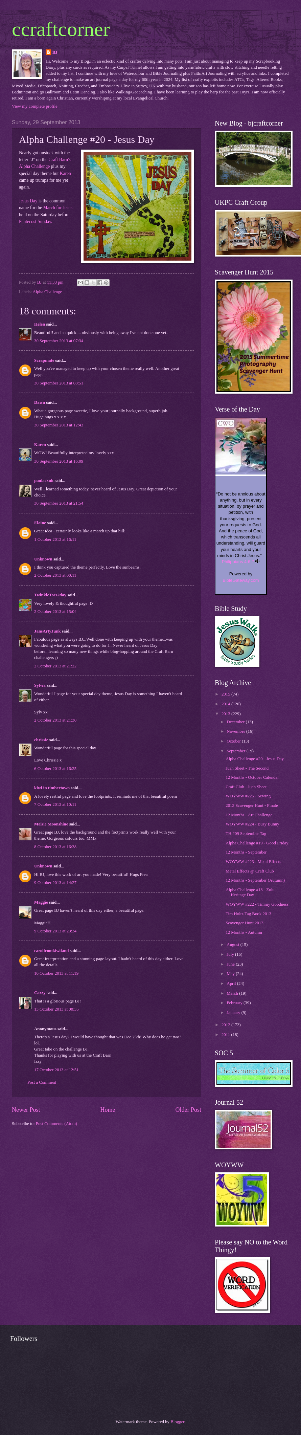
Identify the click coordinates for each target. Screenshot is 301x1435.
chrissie (41, 739)
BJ (54, 52)
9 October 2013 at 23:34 (55, 931)
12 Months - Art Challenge (249, 815)
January (234, 1012)
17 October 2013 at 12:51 (56, 1069)
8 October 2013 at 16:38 (55, 846)
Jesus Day (28, 200)
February (235, 1002)
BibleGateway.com (241, 580)
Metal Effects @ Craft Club (250, 871)
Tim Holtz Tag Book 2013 (248, 913)
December (236, 722)
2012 (226, 1024)
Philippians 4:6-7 (238, 561)
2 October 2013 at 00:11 (55, 575)
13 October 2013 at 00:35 (56, 1009)
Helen (39, 324)
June (231, 964)
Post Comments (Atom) (56, 1123)
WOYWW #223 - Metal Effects (253, 861)
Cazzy (40, 992)
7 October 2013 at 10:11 (55, 804)
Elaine (40, 523)
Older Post (188, 1109)
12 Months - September (246, 852)
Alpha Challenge (47, 291)
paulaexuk (43, 480)
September (236, 751)
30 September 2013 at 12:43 (58, 425)
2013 (226, 713)
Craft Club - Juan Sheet (246, 787)
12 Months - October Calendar (252, 777)
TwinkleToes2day (50, 595)
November (236, 731)
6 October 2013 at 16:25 (55, 768)
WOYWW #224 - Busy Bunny (252, 824)
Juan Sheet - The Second (247, 768)
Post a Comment (41, 1082)
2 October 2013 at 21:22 (55, 666)
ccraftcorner (61, 29)
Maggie (41, 902)
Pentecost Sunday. (35, 221)
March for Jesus (57, 207)
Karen (65, 173)
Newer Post (26, 1109)
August (233, 944)
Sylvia (40, 685)
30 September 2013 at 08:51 (58, 383)
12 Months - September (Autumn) (255, 880)
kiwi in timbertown (52, 788)
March (233, 993)
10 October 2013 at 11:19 (56, 973)
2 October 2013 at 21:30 (55, 720)
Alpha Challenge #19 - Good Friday (257, 843)
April (232, 983)
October (234, 741)
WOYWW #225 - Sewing (248, 796)
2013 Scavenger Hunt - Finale (252, 805)
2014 (226, 704)
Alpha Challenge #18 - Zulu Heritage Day (250, 892)
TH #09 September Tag (246, 833)
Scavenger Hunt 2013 (244, 923)
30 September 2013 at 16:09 (58, 461)
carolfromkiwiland (51, 950)
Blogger (177, 1421)
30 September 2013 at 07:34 (58, 340)
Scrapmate (44, 360)
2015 (226, 694)
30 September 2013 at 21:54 (58, 503)
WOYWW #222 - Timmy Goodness (257, 904)
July (231, 954)
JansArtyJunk (47, 631)
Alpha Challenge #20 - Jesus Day (255, 758)
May (231, 973)
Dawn (39, 402)
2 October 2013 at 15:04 (55, 611)
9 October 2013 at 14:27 (55, 882)
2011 (226, 1034)
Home (107, 1109)
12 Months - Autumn (244, 932)
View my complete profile (34, 106)
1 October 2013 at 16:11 (55, 539)
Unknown (43, 559)
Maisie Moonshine (51, 824)
